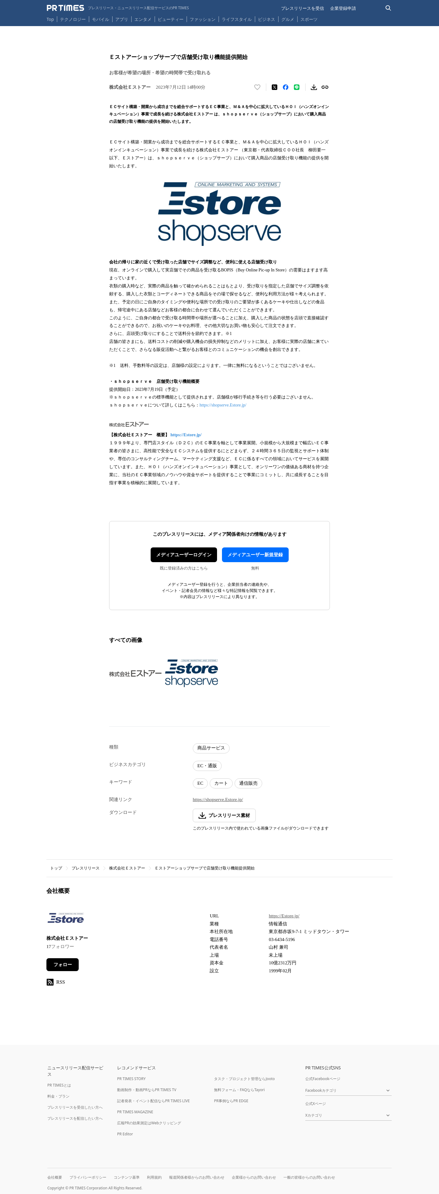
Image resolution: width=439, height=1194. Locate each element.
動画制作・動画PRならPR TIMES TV (146, 1089)
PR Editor (125, 1134)
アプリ (121, 19)
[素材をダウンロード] (314, 87)
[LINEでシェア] (297, 87)
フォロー (62, 964)
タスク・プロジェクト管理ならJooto (244, 1078)
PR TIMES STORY (131, 1078)
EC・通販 (207, 765)
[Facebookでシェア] (286, 87)
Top (50, 19)
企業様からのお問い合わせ (254, 1177)
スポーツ (309, 19)
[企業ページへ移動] (65, 919)
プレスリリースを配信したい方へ (75, 1118)
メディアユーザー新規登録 (255, 554)
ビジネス (266, 19)
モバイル (100, 19)
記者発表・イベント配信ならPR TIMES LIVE (153, 1100)
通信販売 (248, 783)
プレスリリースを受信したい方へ (75, 1107)
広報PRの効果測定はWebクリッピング (149, 1123)
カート (221, 783)
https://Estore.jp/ (186, 435)
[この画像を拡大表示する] (135, 673)
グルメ (287, 19)
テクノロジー (73, 19)
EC (200, 783)
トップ (56, 868)
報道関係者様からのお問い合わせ (196, 1177)
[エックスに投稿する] (274, 87)
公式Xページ (315, 1103)
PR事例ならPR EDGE (231, 1100)
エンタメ (143, 19)
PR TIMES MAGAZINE (135, 1111)
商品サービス (211, 747)
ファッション (203, 19)
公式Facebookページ (322, 1078)
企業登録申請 (343, 8)
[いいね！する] (257, 87)
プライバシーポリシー (87, 1177)
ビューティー (171, 19)
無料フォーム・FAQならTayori (239, 1089)
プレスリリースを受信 (302, 8)
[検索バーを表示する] (388, 8)
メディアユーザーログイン (184, 554)
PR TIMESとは (59, 1085)
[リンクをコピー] (325, 87)
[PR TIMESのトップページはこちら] (118, 8)
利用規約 (154, 1177)
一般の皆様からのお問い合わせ (309, 1177)
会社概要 (54, 1177)
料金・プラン (58, 1096)
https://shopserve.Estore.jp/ (223, 405)
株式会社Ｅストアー (127, 868)
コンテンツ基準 (127, 1177)
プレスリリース (86, 868)
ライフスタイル (237, 19)
